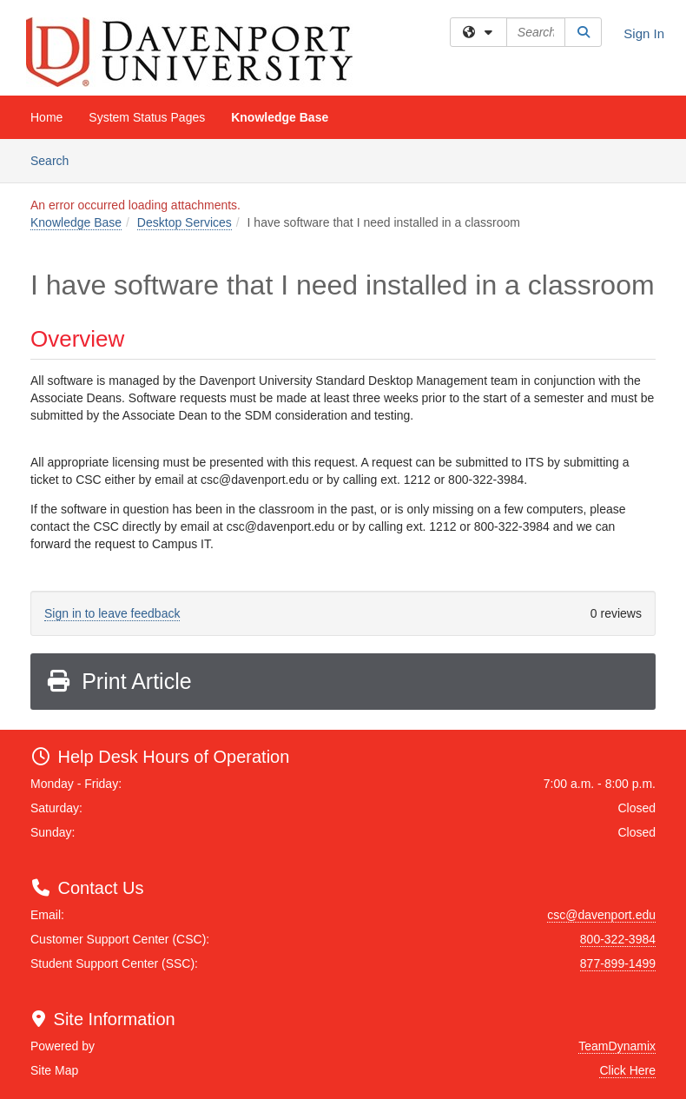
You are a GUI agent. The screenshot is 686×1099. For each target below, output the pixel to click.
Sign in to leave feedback (112, 613)
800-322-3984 (618, 939)
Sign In (643, 33)
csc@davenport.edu (601, 915)
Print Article (118, 681)
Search (56, 159)
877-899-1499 (618, 963)
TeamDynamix (617, 1046)
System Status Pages (147, 117)
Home (46, 117)
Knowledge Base (279, 117)
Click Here (627, 1070)
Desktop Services (184, 222)
